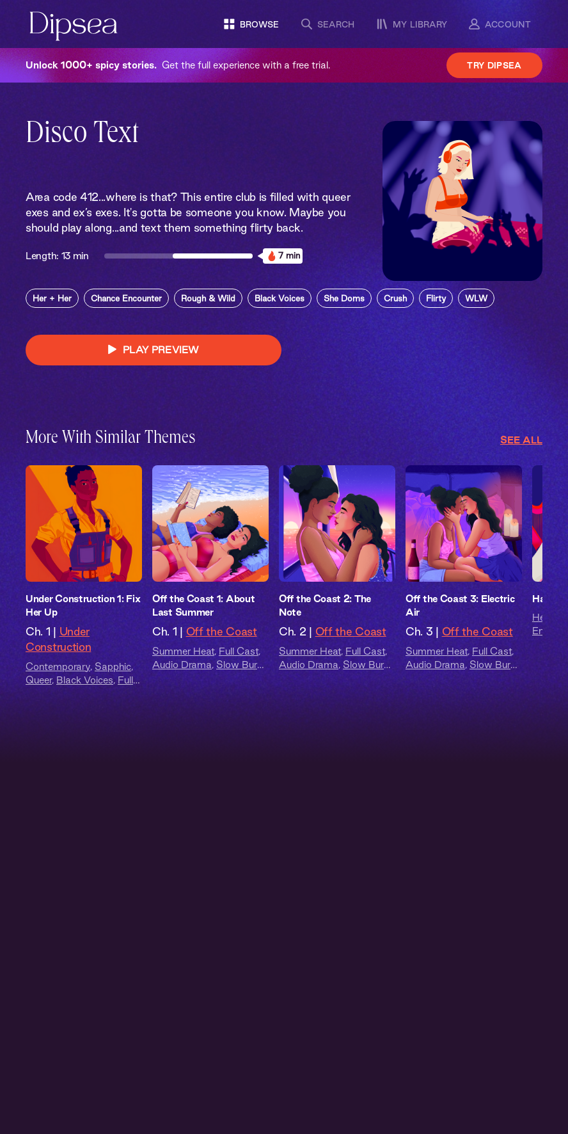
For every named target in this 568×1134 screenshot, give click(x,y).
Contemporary (58, 666)
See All (521, 440)
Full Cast (238, 651)
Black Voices (279, 298)
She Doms (344, 298)
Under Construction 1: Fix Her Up (83, 605)
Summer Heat (183, 651)
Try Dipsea (494, 65)
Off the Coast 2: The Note (325, 605)
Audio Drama (182, 664)
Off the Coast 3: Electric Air (460, 605)
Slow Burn (239, 664)
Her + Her (52, 298)
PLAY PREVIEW (153, 350)
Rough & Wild (208, 298)
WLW (476, 298)
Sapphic (113, 666)
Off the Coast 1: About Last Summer (203, 605)
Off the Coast (221, 631)
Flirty (436, 298)
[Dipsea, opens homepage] (73, 27)
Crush (395, 298)
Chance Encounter (126, 298)
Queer (39, 680)
